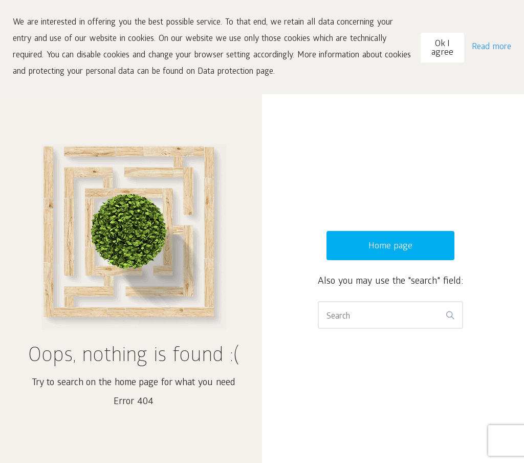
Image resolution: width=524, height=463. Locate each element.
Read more (491, 47)
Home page (390, 246)
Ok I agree (442, 48)
